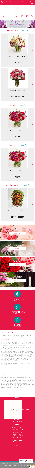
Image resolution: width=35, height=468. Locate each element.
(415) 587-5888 (7, 1)
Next (32, 50)
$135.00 (17, 62)
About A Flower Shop (7, 332)
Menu (3, 18)
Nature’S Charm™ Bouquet (17, 56)
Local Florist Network (25, 465)
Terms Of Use (8, 465)
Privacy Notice (16, 465)
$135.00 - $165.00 (17, 97)
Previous (2, 50)
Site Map (17, 467)
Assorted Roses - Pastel (17, 91)
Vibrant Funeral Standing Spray (17, 211)
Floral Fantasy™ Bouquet (17, 131)
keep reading (19, 337)
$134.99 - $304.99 (17, 217)
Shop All (24, 30)
